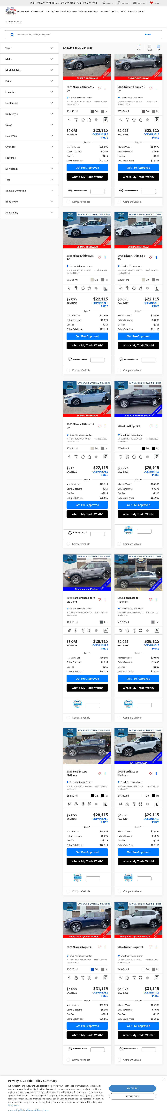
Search (148, 34)
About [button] (115, 11)
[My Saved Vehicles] (154, 3)
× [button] (163, 1079)
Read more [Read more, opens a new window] (13, 1105)
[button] (108, 62)
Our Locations (129, 11)
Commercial (37, 11)
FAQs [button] (141, 11)
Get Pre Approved (88, 11)
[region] (87, 153)
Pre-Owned (23, 11)
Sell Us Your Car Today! (64, 11)
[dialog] (83, 1096)
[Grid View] (149, 47)
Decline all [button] (132, 1096)
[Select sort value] (139, 47)
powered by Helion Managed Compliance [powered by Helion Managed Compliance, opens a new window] (28, 1109)
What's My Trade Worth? (87, 177)
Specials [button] (105, 11)
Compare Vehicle (81, 201)
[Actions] (105, 89)
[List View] (158, 47)
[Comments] (106, 119)
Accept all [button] (133, 1088)
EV (47, 11)
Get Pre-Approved (87, 168)
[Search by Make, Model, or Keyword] (79, 34)
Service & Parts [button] (14, 21)
